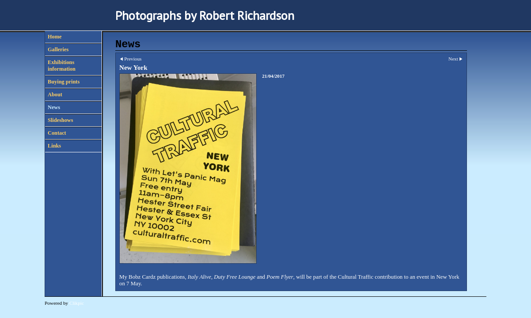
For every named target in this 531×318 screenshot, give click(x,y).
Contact (57, 133)
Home (54, 37)
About (55, 94)
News (54, 107)
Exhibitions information (62, 65)
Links (54, 146)
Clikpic (76, 303)
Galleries (58, 49)
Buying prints (64, 82)
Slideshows (60, 120)
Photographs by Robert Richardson (204, 15)
